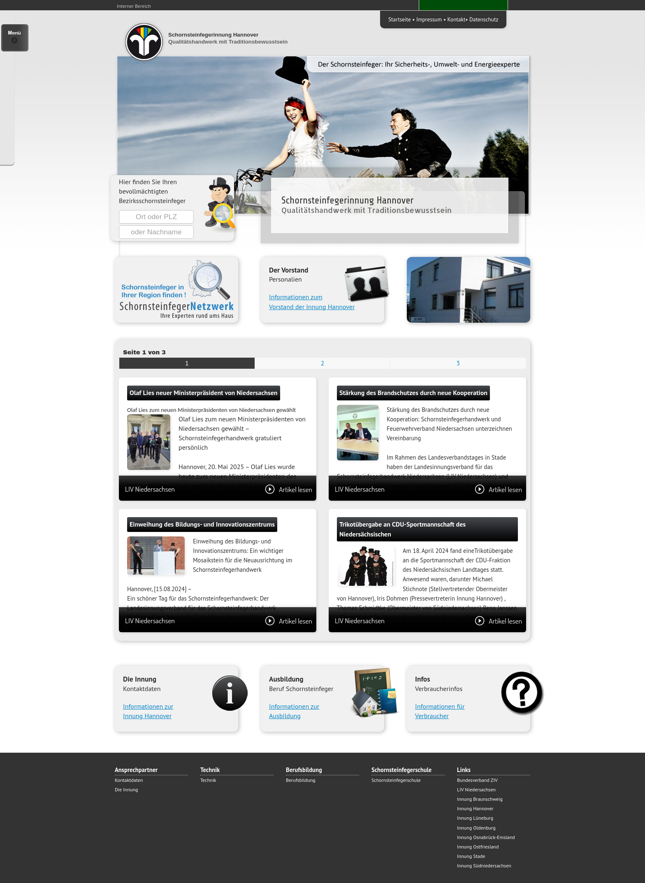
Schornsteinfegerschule (396, 780)
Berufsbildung (301, 780)
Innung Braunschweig (480, 799)
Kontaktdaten (129, 780)
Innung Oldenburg (476, 828)
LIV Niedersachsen (218, 489)
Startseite (399, 19)
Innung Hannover (475, 808)
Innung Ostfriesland (478, 847)
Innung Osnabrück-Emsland (486, 837)
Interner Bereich (134, 6)
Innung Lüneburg (475, 818)
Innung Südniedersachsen (484, 865)
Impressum (429, 19)
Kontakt (457, 19)
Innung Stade (471, 856)
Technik (208, 780)
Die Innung (126, 789)
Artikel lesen (288, 489)
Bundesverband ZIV (477, 780)
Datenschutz (483, 19)
